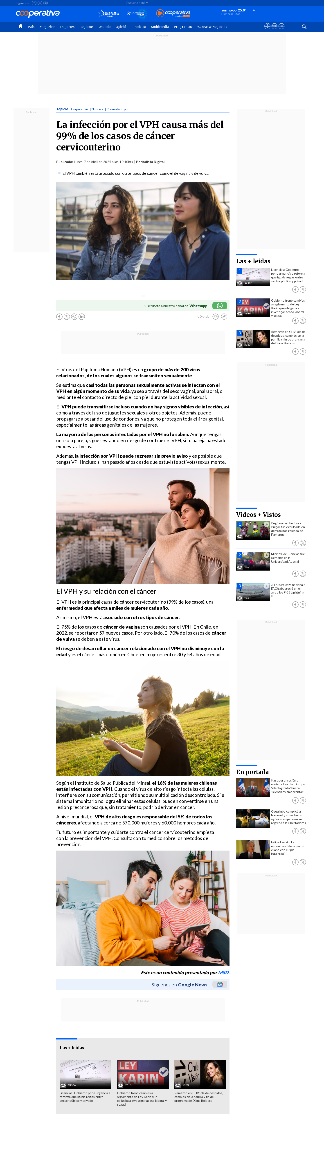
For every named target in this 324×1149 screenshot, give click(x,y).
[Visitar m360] (274, 30)
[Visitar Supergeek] (281, 30)
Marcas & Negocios (212, 27)
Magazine (47, 27)
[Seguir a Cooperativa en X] (40, 3)
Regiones (86, 27)
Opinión (122, 27)
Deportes (67, 27)
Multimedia (160, 27)
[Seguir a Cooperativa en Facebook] (34, 3)
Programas (183, 27)
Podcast (139, 27)
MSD (223, 972)
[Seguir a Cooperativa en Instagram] (45, 3)
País (31, 27)
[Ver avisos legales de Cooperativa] (267, 30)
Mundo (105, 27)
